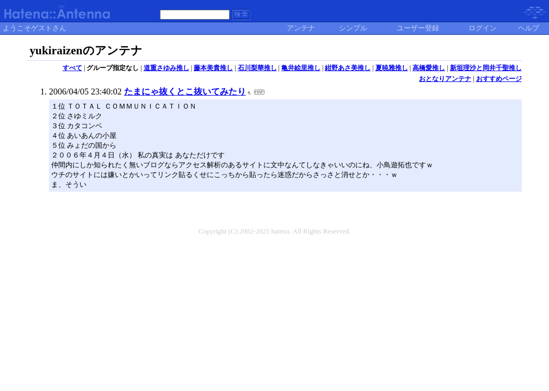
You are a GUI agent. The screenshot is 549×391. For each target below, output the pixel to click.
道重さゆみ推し (166, 68)
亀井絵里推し (300, 68)
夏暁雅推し (391, 68)
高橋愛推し (428, 68)
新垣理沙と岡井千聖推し (486, 68)
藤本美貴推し (213, 68)
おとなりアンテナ (445, 79)
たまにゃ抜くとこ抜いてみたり (185, 91)
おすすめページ (499, 79)
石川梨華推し (257, 68)
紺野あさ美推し (348, 68)
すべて (72, 68)
